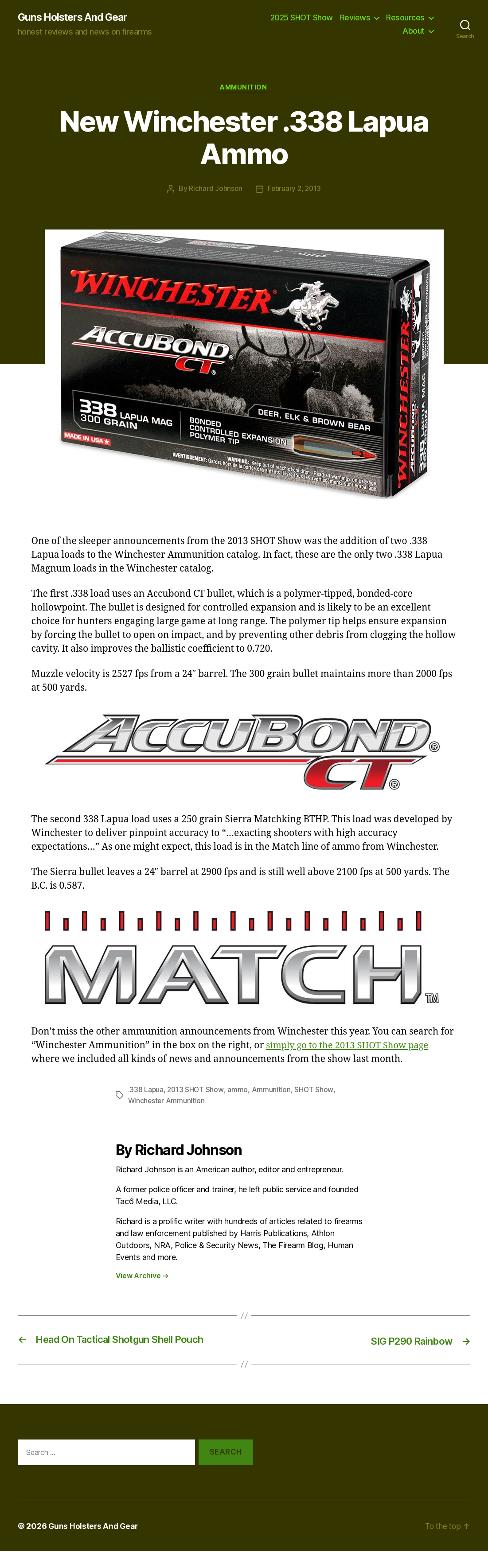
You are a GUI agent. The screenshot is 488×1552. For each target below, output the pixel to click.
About (413, 31)
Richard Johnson (215, 190)
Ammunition (244, 89)
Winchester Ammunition (167, 1101)
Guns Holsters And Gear (76, 17)
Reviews (355, 18)
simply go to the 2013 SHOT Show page (351, 1047)
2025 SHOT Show (301, 18)
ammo (239, 1090)
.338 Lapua (146, 1090)
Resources (405, 18)
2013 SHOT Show (196, 1090)
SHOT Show (315, 1090)
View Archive (142, 1276)
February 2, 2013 (294, 190)
